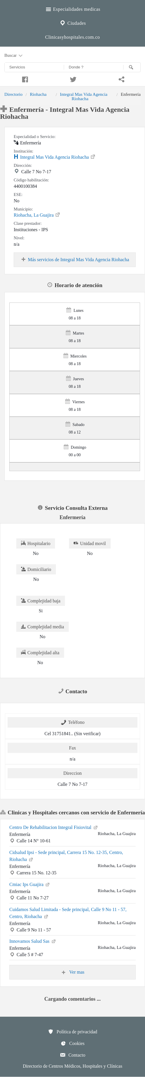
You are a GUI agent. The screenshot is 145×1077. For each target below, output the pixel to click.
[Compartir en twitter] (72, 79)
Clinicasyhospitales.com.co (72, 37)
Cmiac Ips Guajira (29, 884)
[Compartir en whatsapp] (121, 79)
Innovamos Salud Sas (32, 941)
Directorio (13, 94)
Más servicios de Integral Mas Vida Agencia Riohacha (74, 260)
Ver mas (72, 972)
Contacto (72, 1055)
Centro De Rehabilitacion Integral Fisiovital (53, 827)
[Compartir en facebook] (24, 79)
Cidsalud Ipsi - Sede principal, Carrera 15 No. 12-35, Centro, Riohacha (66, 856)
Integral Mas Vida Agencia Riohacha (83, 96)
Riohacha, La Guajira (37, 214)
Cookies (72, 1043)
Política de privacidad (72, 1031)
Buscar (14, 56)
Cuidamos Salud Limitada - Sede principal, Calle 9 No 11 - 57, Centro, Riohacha (67, 913)
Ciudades (72, 22)
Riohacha (38, 94)
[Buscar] (131, 67)
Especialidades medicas (72, 8)
